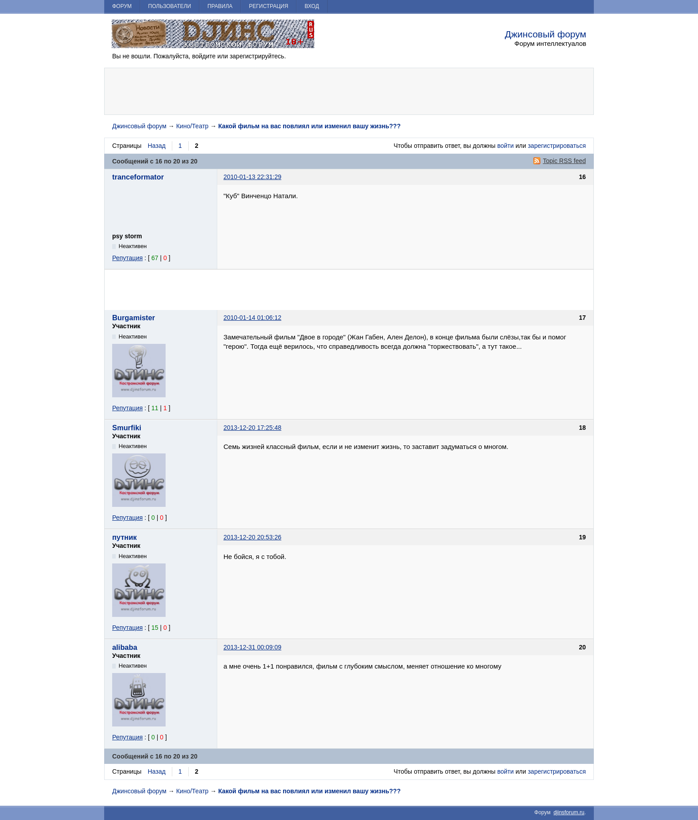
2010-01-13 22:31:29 (252, 176)
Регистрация (268, 6)
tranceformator (138, 177)
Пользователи (169, 6)
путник (124, 537)
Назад (157, 145)
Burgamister (133, 318)
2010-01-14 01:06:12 (252, 317)
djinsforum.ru (568, 812)
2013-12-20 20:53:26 (252, 537)
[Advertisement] (349, 91)
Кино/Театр (192, 126)
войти (505, 145)
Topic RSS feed (564, 160)
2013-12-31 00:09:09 (252, 647)
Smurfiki (126, 428)
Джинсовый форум (545, 34)
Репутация (127, 257)
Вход (311, 6)
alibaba (124, 647)
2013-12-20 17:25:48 (252, 427)
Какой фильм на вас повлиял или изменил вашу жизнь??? (309, 126)
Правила (219, 6)
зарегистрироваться (557, 145)
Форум (122, 6)
